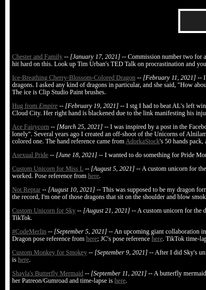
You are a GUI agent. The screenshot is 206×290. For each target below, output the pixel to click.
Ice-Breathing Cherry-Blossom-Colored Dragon (74, 77)
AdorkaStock (142, 141)
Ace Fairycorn (30, 126)
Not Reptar (26, 189)
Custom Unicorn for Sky (44, 210)
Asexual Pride (30, 154)
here (93, 175)
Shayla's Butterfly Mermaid (47, 273)
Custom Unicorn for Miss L (47, 168)
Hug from (35, 105)
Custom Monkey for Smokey (49, 252)
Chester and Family (37, 56)
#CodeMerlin (29, 231)
